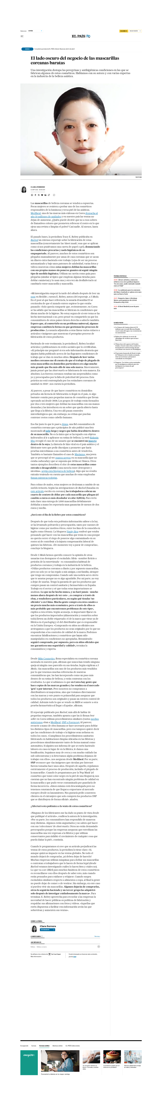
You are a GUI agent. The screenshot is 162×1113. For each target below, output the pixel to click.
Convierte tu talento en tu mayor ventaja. (55, 1074)
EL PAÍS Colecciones (73, 1046)
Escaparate (24, 1046)
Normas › (97, 936)
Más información (36, 956)
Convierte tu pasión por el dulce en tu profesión (111, 1066)
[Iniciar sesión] (135, 31)
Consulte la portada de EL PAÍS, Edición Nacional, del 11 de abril (54, 49)
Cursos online (44, 1046)
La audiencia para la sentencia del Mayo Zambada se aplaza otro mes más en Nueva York (128, 292)
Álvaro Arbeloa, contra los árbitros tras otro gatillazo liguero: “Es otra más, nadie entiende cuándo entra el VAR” (127, 283)
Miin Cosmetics (46, 658)
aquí (74, 956)
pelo (48, 430)
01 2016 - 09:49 (38, 189)
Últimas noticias (120, 276)
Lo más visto (118, 322)
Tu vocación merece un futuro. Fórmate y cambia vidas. (90, 1067)
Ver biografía (47, 929)
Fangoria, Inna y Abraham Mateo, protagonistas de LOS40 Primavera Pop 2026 (125, 300)
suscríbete (123, 31)
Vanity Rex (72, 531)
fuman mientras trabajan (44, 477)
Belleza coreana (42, 947)
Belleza (33, 947)
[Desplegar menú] (22, 36)
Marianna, (80, 454)
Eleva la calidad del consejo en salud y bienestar (132, 1066)
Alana (65, 424)
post (33, 296)
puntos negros (63, 457)
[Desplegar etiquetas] (98, 946)
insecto (92, 440)
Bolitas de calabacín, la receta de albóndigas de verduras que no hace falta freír (126, 338)
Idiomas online (58, 1046)
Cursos (33, 1046)
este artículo (37, 491)
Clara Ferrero (38, 187)
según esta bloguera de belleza (57, 471)
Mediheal (36, 213)
